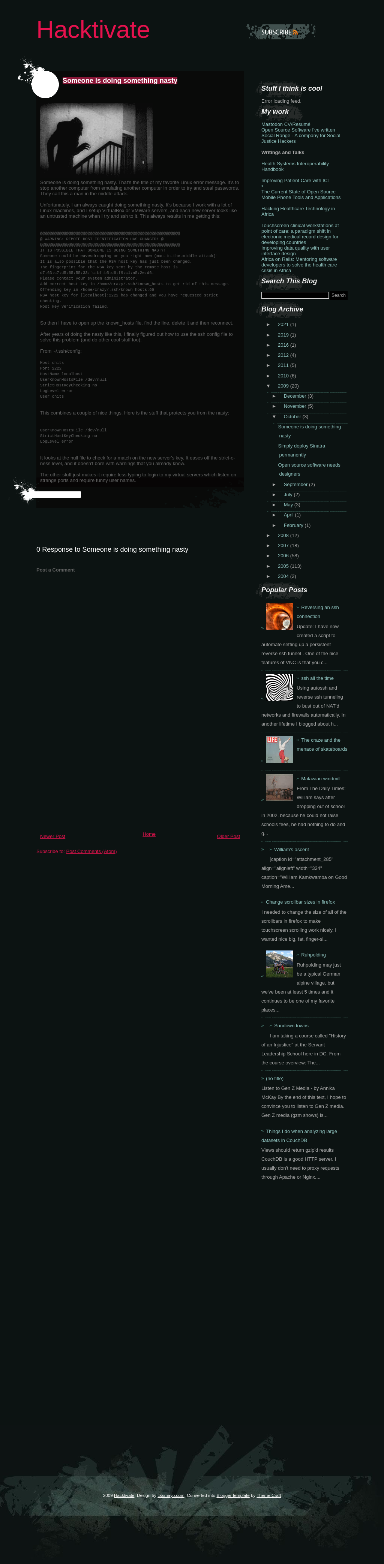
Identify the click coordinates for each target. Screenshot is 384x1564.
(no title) (275, 1078)
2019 (284, 335)
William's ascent (291, 849)
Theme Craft (268, 1495)
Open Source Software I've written (298, 130)
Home (149, 834)
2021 (284, 324)
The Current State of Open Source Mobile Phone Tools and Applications (301, 194)
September (296, 484)
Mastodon (272, 124)
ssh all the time (317, 678)
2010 (284, 376)
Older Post (228, 836)
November (296, 406)
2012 (284, 355)
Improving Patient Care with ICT (295, 180)
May (289, 504)
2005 (284, 566)
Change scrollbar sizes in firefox (300, 902)
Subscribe (280, 31)
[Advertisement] (92, 776)
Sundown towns (291, 1025)
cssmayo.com (171, 1495)
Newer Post (52, 836)
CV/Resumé (297, 124)
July (289, 494)
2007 (284, 545)
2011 (284, 365)
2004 (284, 576)
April (289, 515)
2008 (284, 535)
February (294, 525)
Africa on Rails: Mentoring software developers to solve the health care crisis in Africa (299, 264)
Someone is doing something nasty (120, 80)
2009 (284, 386)
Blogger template (232, 1495)
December (296, 396)
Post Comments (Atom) (91, 851)
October (293, 416)
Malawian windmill (320, 778)
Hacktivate (93, 29)
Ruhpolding (313, 955)
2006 (284, 555)
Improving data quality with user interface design (295, 250)
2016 (284, 345)
